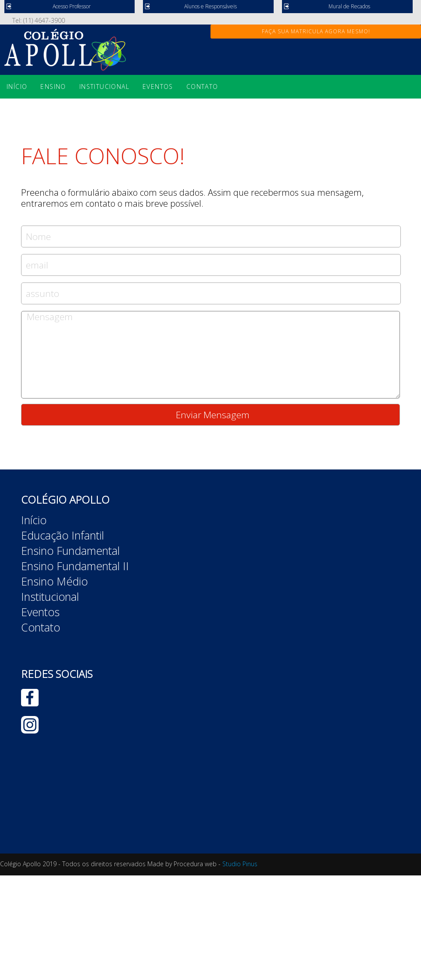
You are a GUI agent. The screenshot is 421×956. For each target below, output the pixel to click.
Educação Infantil (62, 535)
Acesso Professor (72, 6)
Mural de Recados (349, 6)
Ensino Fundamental (70, 550)
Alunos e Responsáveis (210, 6)
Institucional (104, 86)
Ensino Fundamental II (75, 565)
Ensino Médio (54, 581)
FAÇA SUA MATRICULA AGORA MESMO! (316, 31)
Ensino (53, 86)
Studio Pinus (239, 864)
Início (17, 86)
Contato (202, 86)
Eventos (158, 86)
